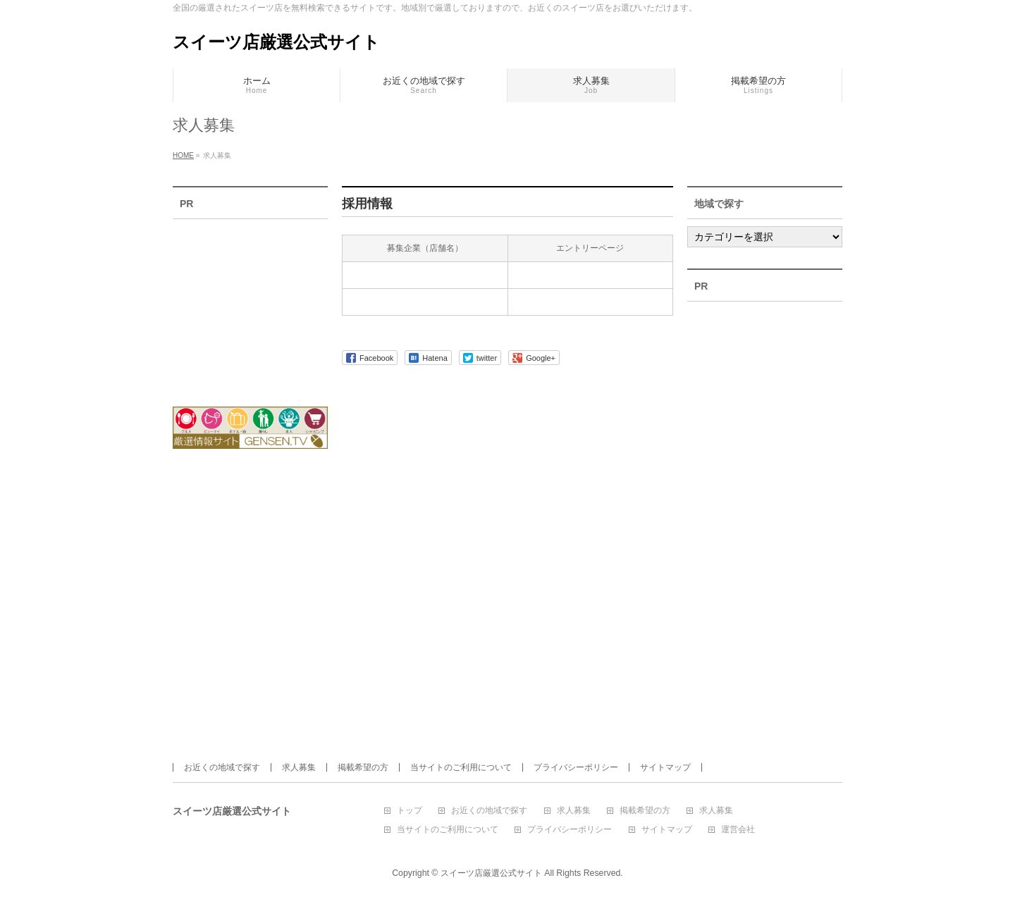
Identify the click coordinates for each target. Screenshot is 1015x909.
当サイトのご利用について (461, 767)
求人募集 (299, 767)
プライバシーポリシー (576, 767)
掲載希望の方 (363, 767)
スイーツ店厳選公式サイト (276, 41)
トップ (409, 810)
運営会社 (738, 829)
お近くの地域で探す (222, 767)
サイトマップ (665, 767)
